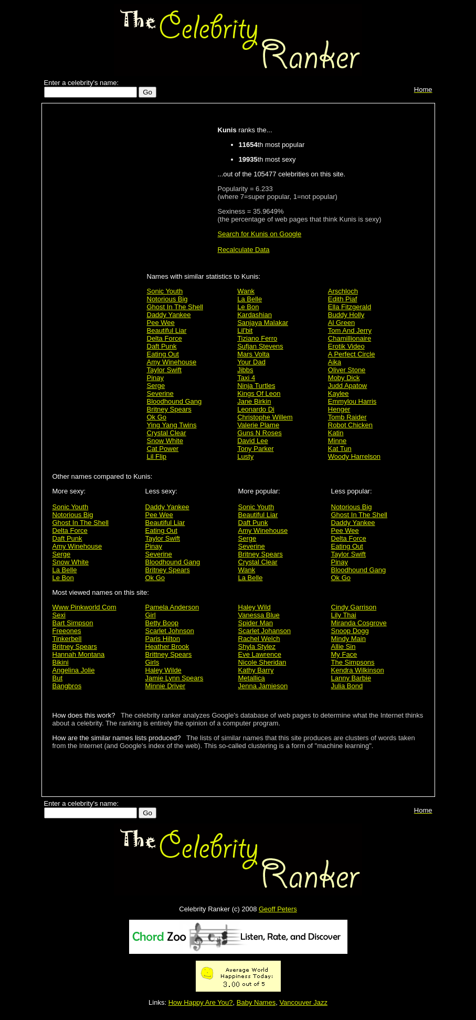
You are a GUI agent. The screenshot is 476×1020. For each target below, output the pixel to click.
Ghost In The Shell (175, 307)
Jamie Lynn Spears (174, 678)
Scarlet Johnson (169, 631)
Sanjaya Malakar (262, 323)
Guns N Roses (259, 433)
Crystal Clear (166, 433)
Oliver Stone (347, 370)
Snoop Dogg (350, 631)
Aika (334, 362)
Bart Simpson (72, 623)
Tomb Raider (347, 417)
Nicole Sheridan (262, 662)
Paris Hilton (162, 639)
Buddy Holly (346, 315)
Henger (339, 409)
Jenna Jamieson (263, 686)
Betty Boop (162, 623)
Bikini (60, 662)
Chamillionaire (349, 338)
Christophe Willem (264, 417)
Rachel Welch (259, 639)
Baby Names (256, 1002)
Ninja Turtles (256, 386)
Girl (150, 615)
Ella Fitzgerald (349, 307)
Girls (152, 662)
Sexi (59, 615)
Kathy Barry (256, 670)
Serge (156, 386)
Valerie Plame (258, 425)
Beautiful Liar (167, 330)
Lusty (245, 456)
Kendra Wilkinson (357, 670)
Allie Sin (343, 646)
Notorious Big (167, 299)
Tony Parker (255, 449)
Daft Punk (162, 346)
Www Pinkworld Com (84, 607)
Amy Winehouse (172, 362)
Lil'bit (244, 330)
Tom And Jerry (350, 330)
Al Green (341, 323)
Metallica (251, 678)
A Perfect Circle (351, 354)
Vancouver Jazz (303, 1002)
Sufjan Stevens (260, 346)
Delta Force (164, 338)
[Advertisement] (97, 274)
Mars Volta (253, 354)
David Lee (252, 441)
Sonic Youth (165, 291)
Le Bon (248, 307)
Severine (160, 393)
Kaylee (338, 393)
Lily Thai (343, 615)
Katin (336, 433)
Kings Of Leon (258, 393)
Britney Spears (169, 409)
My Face (344, 654)
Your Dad (251, 362)
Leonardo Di (255, 409)
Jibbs (245, 370)
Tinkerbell (67, 639)
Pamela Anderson (172, 607)
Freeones (66, 631)
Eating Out (163, 354)
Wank (246, 291)
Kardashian (254, 315)
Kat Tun (340, 449)
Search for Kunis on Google (260, 234)
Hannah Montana (78, 654)
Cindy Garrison (354, 607)
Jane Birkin (254, 401)
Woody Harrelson (354, 456)
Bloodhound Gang (174, 401)
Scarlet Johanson (264, 631)
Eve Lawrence (259, 654)
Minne (337, 441)
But (57, 678)
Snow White (165, 441)
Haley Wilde (163, 670)
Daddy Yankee (169, 315)
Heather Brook (167, 646)
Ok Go (157, 417)
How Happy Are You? (200, 1002)
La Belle (249, 299)
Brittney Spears (168, 654)
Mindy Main (348, 639)
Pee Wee (161, 323)
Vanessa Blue (259, 615)
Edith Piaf (342, 299)
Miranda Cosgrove (359, 623)
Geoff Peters (278, 909)
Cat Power (163, 449)
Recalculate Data (244, 250)
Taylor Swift (164, 370)
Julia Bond (347, 686)
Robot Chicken (350, 425)
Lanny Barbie (351, 678)
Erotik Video (346, 346)
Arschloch (343, 291)
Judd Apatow (347, 386)
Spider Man (255, 623)
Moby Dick (344, 378)
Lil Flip (157, 456)
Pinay (155, 378)
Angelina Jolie (73, 670)
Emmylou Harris (352, 401)
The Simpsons (353, 662)
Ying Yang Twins (172, 425)
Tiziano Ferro (257, 338)
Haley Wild (254, 607)
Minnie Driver (165, 686)
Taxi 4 (246, 378)
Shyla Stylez (257, 646)
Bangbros (67, 686)
